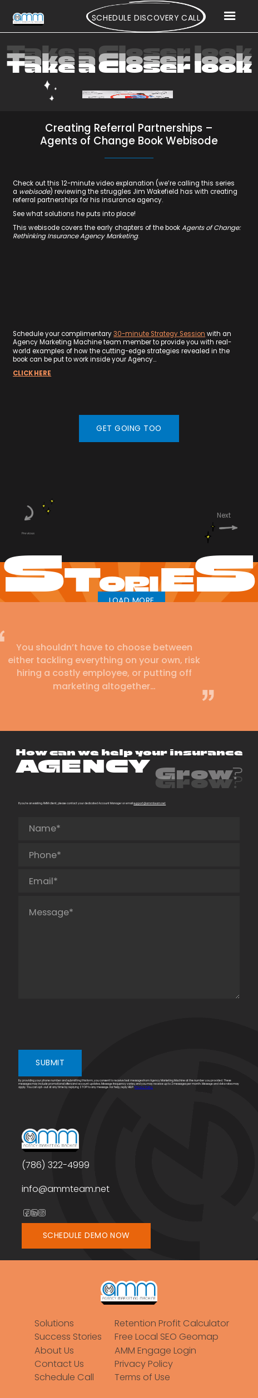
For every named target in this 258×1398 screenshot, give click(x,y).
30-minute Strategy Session (159, 333)
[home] (28, 19)
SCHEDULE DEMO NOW (86, 1235)
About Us (54, 1350)
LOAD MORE (132, 600)
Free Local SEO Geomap (167, 1336)
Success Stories (68, 1336)
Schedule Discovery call (146, 17)
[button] (229, 16)
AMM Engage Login (155, 1350)
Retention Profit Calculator (172, 1323)
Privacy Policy (144, 1087)
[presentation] (102, 1023)
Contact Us (59, 1364)
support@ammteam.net (149, 803)
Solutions (54, 1323)
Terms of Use (142, 1377)
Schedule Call (64, 1377)
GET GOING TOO (128, 428)
